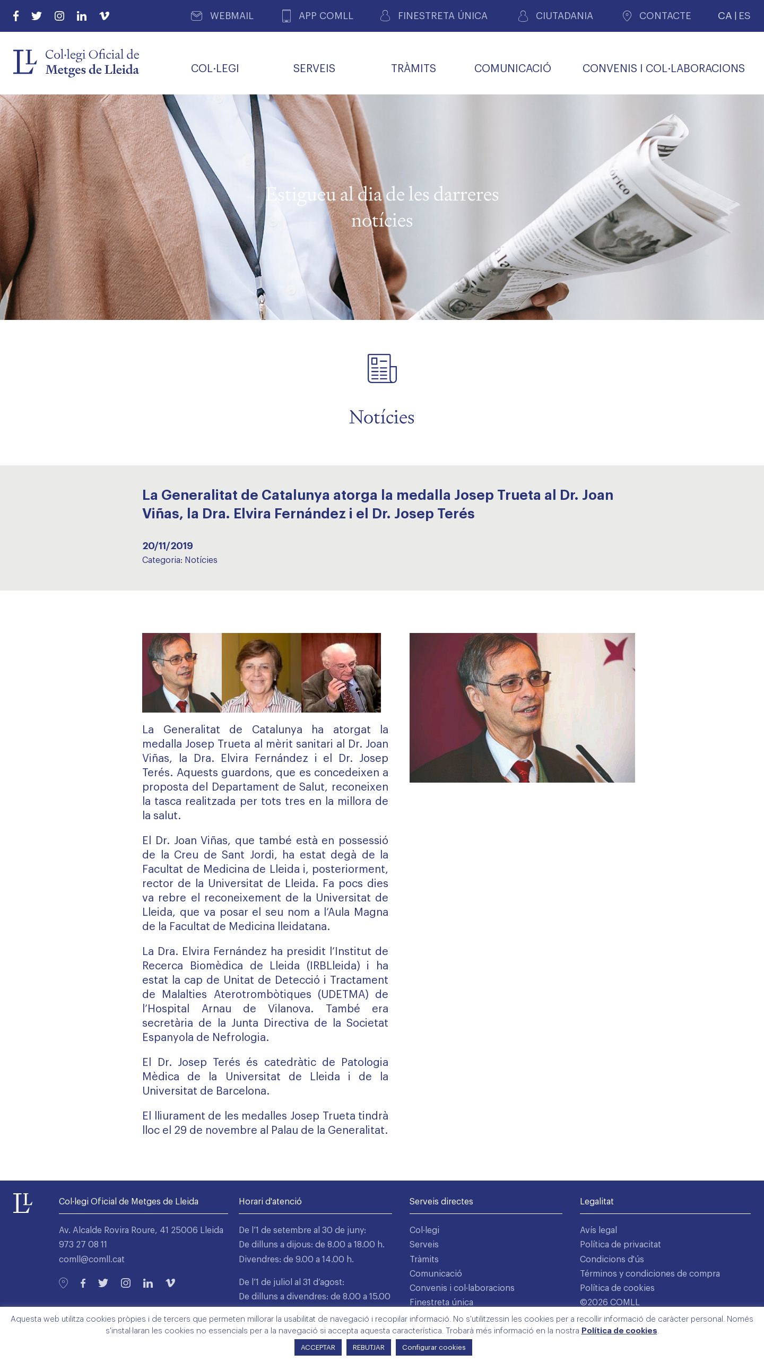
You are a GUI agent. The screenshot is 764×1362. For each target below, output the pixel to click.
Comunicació (436, 1274)
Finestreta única (441, 1302)
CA (725, 16)
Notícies (201, 560)
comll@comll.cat (92, 1259)
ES (745, 16)
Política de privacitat (620, 1244)
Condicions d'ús (612, 1259)
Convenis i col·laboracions (462, 1288)
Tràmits (424, 1259)
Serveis (424, 1244)
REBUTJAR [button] (369, 1347)
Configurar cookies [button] (434, 1347)
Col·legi (424, 1230)
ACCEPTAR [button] (318, 1347)
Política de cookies (617, 1288)
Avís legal (598, 1230)
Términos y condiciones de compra (650, 1274)
